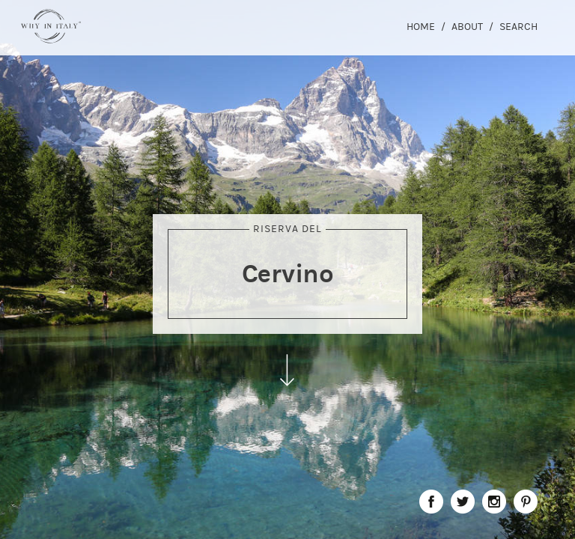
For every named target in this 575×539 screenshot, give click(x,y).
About (467, 26)
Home (421, 26)
